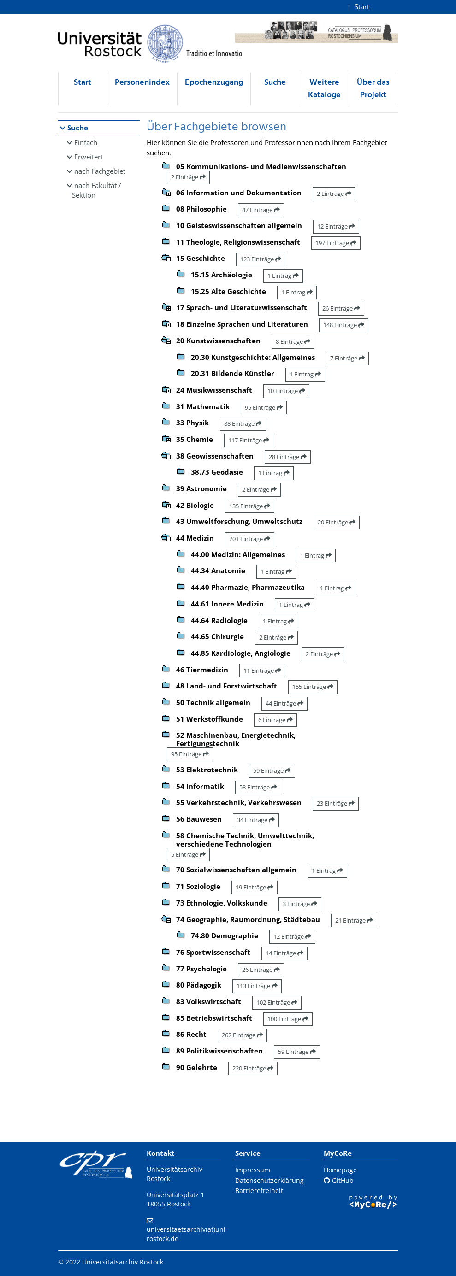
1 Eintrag (283, 275)
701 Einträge (249, 539)
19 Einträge (254, 887)
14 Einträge (284, 953)
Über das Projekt (373, 89)
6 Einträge (275, 720)
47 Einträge (261, 210)
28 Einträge (288, 457)
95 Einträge (264, 407)
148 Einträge (343, 325)
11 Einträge (262, 670)
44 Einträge (284, 703)
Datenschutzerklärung (269, 1180)
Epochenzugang (214, 82)
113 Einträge (257, 986)
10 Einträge (286, 391)
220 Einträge (252, 1068)
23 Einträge (336, 803)
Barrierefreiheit (259, 1190)
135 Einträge (249, 506)
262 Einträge (242, 1035)
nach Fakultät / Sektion (97, 190)
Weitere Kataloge (324, 89)
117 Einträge (248, 440)
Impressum (252, 1169)
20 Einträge (336, 522)
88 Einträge (243, 423)
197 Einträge (335, 243)
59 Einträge (272, 770)
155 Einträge (312, 686)
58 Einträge (258, 787)
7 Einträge (347, 358)
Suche (275, 82)
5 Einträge (188, 854)
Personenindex (142, 82)
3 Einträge (300, 904)
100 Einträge (287, 1019)
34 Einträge (256, 820)
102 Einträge (276, 1002)
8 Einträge (293, 341)
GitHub (339, 1180)
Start (362, 6)
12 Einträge (336, 226)
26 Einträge (341, 308)
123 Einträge (260, 259)
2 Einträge (188, 177)
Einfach (85, 142)
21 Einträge (354, 920)
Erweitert (88, 156)
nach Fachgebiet (99, 171)
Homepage (340, 1169)
